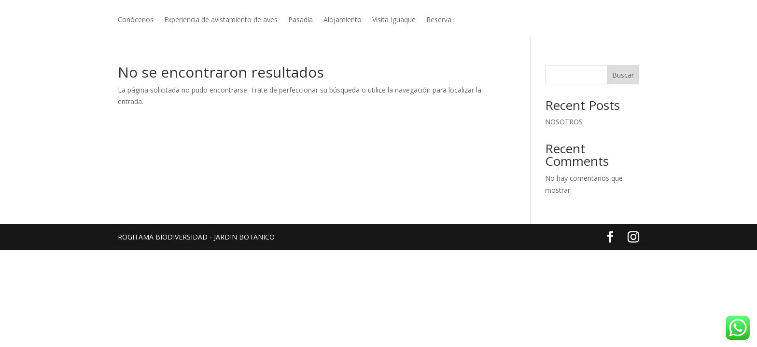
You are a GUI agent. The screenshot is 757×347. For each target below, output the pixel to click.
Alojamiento (342, 20)
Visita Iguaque (394, 20)
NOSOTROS (564, 121)
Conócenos (136, 20)
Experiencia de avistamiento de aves (221, 20)
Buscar (623, 75)
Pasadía (300, 20)
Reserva (438, 20)
